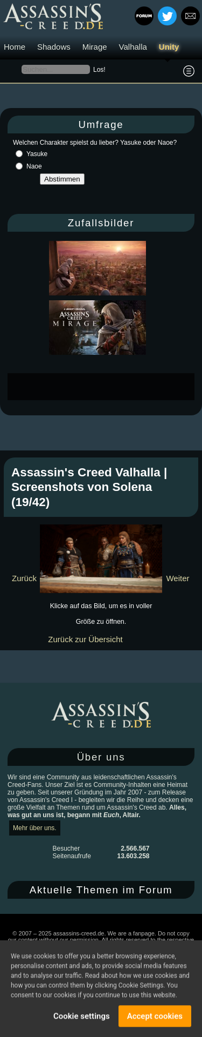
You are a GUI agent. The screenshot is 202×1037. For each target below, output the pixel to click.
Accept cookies (155, 1017)
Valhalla (133, 46)
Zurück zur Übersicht (85, 639)
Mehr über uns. (35, 828)
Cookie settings (81, 1017)
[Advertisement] (105, 386)
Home (14, 46)
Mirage (94, 46)
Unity (169, 46)
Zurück (24, 578)
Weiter (177, 578)
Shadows (54, 46)
